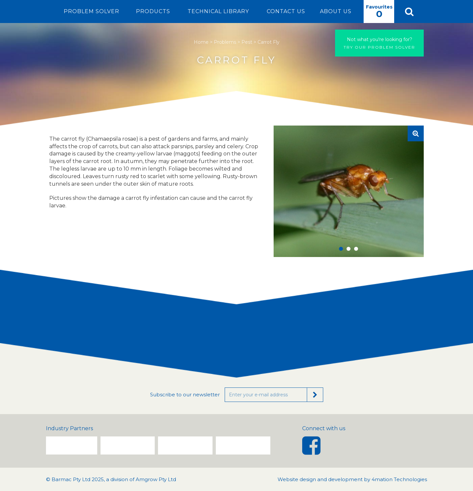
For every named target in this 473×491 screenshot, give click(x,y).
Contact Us (286, 11)
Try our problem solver (379, 43)
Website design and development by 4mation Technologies (352, 479)
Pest (246, 42)
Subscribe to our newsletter (185, 394)
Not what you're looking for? (379, 39)
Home (201, 42)
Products (153, 11)
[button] (409, 11)
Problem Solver (91, 11)
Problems (225, 42)
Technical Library (218, 11)
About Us (335, 11)
